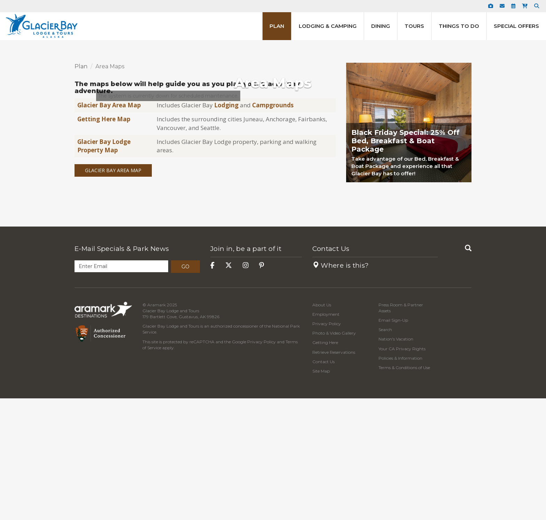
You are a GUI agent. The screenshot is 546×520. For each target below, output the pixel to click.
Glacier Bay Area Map (109, 227)
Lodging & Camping (328, 26)
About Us (321, 426)
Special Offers (516, 26)
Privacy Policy (261, 463)
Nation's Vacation (396, 461)
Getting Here (325, 464)
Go (185, 388)
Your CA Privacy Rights (402, 470)
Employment (326, 435)
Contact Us (331, 370)
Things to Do (459, 26)
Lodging (227, 227)
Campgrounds (273, 227)
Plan (277, 26)
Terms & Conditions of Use (404, 489)
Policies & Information (400, 479)
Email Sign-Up (393, 441)
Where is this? (340, 387)
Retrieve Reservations (333, 473)
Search (385, 451)
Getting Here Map (103, 241)
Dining (380, 26)
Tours (414, 26)
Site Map (321, 492)
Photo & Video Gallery (334, 455)
